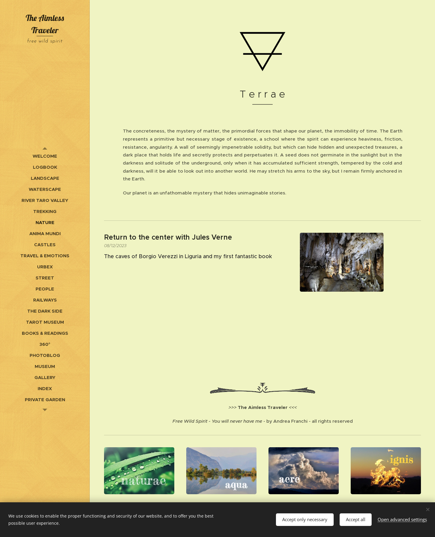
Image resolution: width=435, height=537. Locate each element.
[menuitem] (45, 156)
